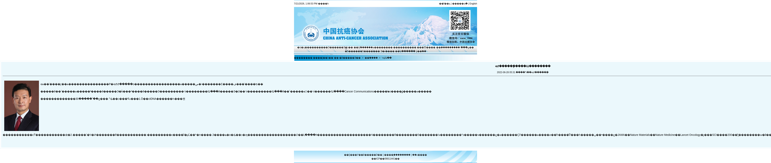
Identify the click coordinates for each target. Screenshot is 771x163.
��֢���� (442, 47)
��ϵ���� (419, 155)
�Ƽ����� (367, 51)
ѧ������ (380, 47)
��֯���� (371, 58)
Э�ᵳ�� (385, 51)
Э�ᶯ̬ (345, 47)
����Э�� (326, 47)
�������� (402, 47)
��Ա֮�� (359, 47)
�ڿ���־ (463, 47)
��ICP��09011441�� (385, 158)
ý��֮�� (421, 51)
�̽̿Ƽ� (348, 51)
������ (404, 155)
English (473, 3)
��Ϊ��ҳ (444, 3)
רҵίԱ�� (387, 58)
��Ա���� (403, 51)
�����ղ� (460, 3)
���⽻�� (424, 47)
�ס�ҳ (301, 47)
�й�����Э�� (350, 58)
